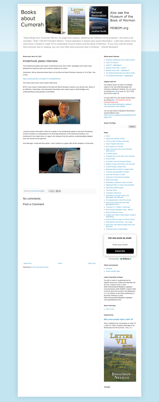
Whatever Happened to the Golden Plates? (120, 60)
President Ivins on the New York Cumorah (120, 156)
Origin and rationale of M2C (115, 138)
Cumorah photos (111, 154)
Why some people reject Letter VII (118, 319)
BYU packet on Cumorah (114, 146)
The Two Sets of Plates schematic (117, 141)
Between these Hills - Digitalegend (117, 70)
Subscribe (120, 251)
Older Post (92, 263)
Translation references (113, 193)
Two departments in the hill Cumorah (118, 200)
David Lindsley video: (113, 271)
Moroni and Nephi (112, 180)
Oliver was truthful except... (115, 188)
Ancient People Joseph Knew (116, 167)
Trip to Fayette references (114, 144)
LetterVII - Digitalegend (114, 65)
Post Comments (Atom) (40, 267)
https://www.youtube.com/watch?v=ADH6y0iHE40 (41, 79)
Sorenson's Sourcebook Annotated (118, 177)
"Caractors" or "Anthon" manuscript (118, 207)
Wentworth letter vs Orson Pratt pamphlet (120, 185)
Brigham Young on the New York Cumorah (120, 164)
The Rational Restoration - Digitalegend (119, 76)
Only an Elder (110, 159)
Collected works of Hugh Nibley (116, 229)
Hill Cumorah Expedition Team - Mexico (119, 210)
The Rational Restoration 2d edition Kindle (120, 73)
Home (60, 263)
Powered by (120, 259)
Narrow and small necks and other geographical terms (117, 203)
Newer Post (28, 263)
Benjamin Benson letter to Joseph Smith (119, 169)
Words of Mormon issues (114, 212)
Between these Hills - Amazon (116, 68)
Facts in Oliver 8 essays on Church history (120, 219)
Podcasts (109, 268)
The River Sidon (111, 190)
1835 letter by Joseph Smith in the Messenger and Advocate (117, 196)
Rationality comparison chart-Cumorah (119, 182)
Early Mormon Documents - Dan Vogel (119, 222)
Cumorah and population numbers (117, 172)
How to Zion (110, 309)
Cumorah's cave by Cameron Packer (118, 161)
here (113, 91)
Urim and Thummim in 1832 (115, 174)
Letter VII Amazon (112, 63)
